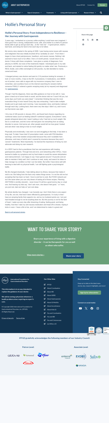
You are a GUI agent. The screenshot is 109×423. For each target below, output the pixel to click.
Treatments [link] (51, 12)
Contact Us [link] (91, 5)
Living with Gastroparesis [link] (70, 12)
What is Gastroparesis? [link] (14, 12)
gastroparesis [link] (13, 89)
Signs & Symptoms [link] (34, 12)
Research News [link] (90, 12)
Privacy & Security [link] (8, 318)
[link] (106, 28)
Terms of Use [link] (20, 318)
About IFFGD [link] (80, 5)
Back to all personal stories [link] (15, 212)
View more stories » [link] (35, 255)
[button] (100, 12)
